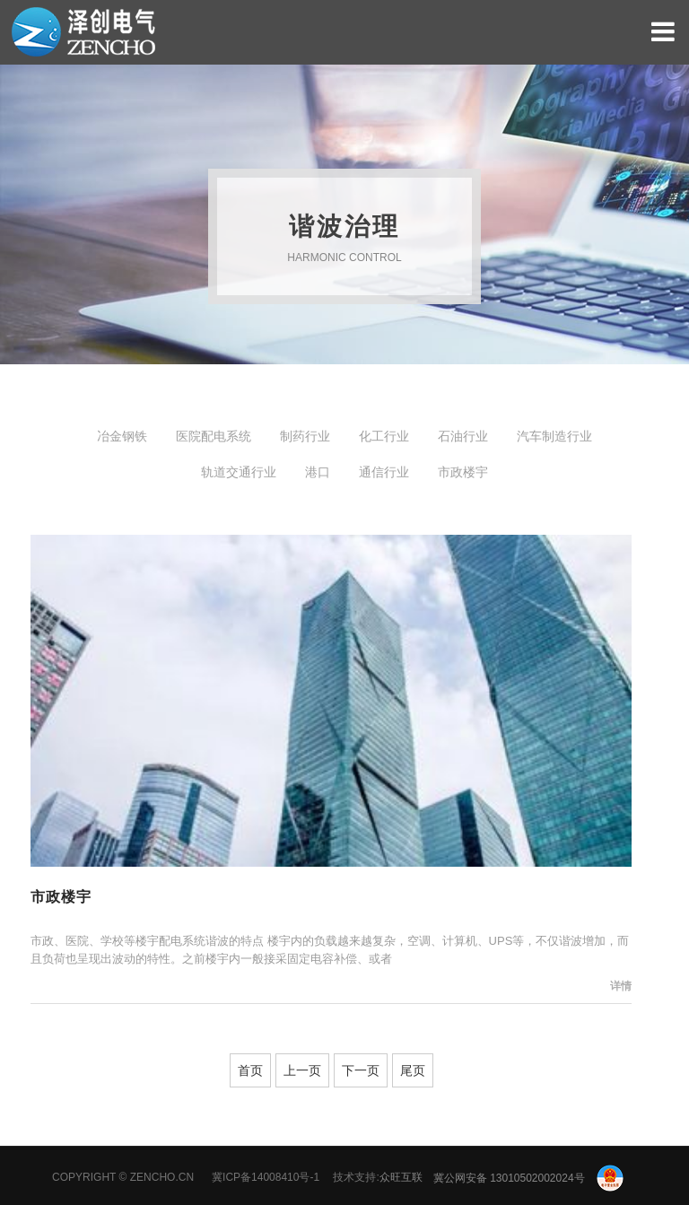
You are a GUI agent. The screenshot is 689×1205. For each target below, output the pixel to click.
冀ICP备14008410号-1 (265, 1178)
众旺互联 (401, 1178)
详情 (621, 986)
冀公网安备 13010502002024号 (528, 1178)
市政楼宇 (61, 896)
